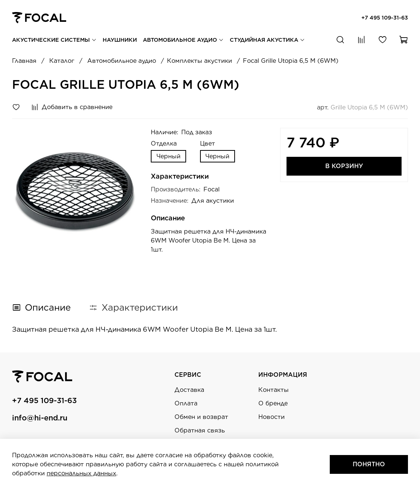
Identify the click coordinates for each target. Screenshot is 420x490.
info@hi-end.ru (39, 417)
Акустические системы (54, 39)
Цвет (207, 143)
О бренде (273, 403)
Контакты (273, 389)
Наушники (120, 39)
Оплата (185, 403)
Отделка (164, 143)
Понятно (369, 464)
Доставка (189, 389)
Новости (271, 416)
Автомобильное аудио (183, 39)
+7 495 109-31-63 (384, 17)
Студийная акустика (267, 39)
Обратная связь (199, 430)
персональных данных (81, 473)
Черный (168, 156)
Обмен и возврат (201, 416)
